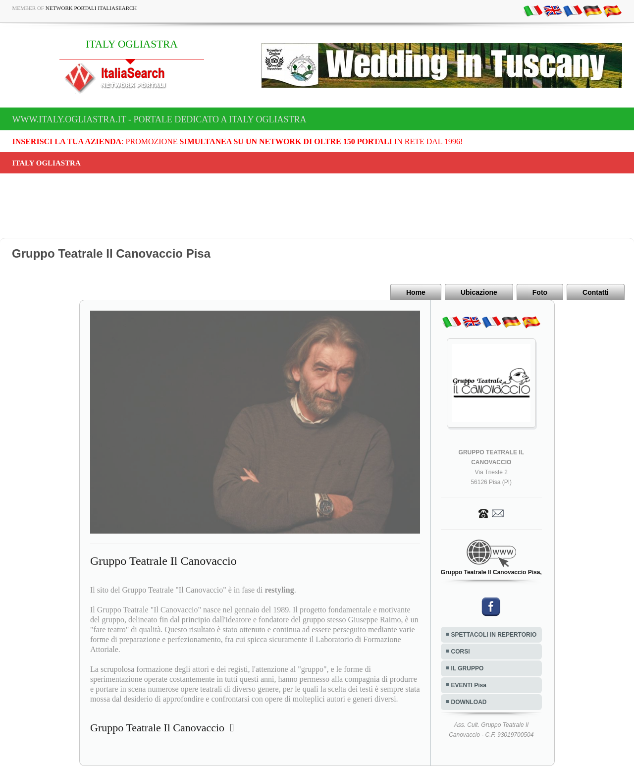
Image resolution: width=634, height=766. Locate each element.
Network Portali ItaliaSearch (91, 8)
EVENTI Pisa (468, 685)
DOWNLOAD (469, 702)
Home (415, 292)
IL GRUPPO (467, 668)
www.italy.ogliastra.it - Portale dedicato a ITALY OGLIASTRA (159, 119)
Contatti (595, 292)
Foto (539, 292)
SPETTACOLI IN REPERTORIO (494, 634)
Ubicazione (479, 292)
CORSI (460, 651)
